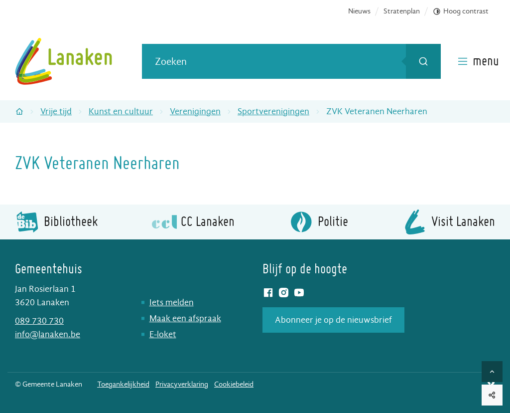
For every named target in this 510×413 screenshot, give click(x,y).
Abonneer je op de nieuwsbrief (333, 320)
